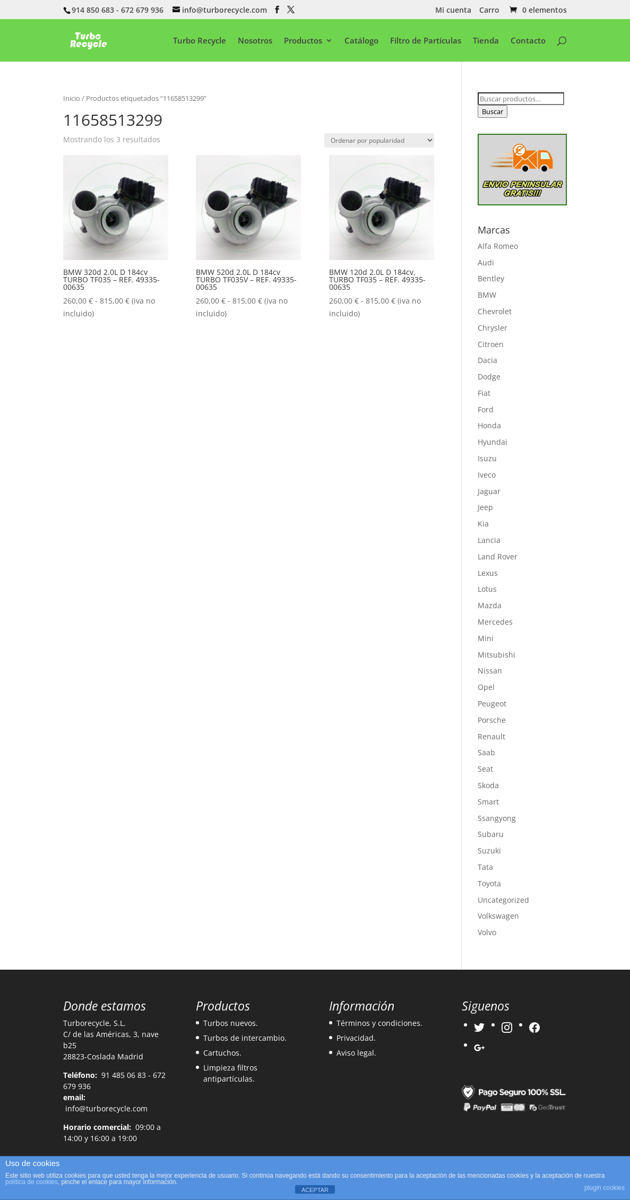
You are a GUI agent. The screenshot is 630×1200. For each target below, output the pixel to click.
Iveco (487, 475)
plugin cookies (604, 1188)
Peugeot (492, 703)
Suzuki (489, 850)
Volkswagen (498, 916)
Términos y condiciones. (379, 1023)
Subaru (491, 834)
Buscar (492, 111)
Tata (485, 867)
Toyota (489, 883)
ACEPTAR (315, 1190)
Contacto (528, 41)
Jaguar (489, 491)
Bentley (491, 278)
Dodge (489, 377)
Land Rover (497, 556)
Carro (489, 10)
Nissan (490, 671)
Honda (489, 425)
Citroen (491, 344)
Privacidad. (356, 1038)
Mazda (490, 605)
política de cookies (31, 1182)
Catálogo (361, 41)
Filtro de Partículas (425, 41)
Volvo (487, 932)
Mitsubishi (496, 655)
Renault (491, 736)
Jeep (485, 507)
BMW (487, 295)
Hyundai (492, 442)
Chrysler (492, 328)
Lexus (488, 573)
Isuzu (487, 458)
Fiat (484, 393)
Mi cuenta (453, 10)
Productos (303, 41)
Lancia (489, 540)
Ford (486, 409)
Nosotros (255, 41)
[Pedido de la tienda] (379, 140)
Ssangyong (497, 818)
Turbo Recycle (199, 41)
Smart (488, 802)
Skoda (488, 785)
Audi (486, 262)
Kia (483, 524)
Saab (486, 752)
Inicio (71, 98)
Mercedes (495, 622)
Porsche (492, 720)
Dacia (487, 360)
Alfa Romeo (498, 246)
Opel (486, 687)
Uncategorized (503, 900)
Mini (486, 638)
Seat (485, 769)
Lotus (487, 589)
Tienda (486, 41)
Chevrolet (495, 311)
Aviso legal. (356, 1053)
